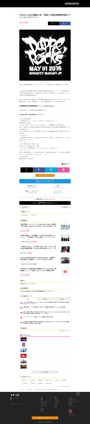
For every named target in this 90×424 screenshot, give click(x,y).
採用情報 (70, 403)
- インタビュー (57, 401)
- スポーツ (42, 408)
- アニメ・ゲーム (43, 405)
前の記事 (23, 207)
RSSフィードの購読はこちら (46, 175)
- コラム (55, 405)
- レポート (56, 403)
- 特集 (55, 406)
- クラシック (42, 403)
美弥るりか (24, 380)
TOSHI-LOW (33, 215)
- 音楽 (41, 397)
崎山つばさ (48, 380)
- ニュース (56, 399)
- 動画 (55, 397)
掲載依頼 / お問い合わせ (73, 401)
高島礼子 (32, 380)
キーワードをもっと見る (64, 386)
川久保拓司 (24, 383)
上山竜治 (56, 380)
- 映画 (41, 410)
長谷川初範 (48, 383)
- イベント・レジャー (44, 401)
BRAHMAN (24, 215)
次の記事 (66, 207)
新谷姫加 (40, 383)
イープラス (22, 389)
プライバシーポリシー (73, 406)
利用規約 (70, 405)
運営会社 (70, 397)
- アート (42, 406)
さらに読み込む (49, 372)
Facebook (15, 398)
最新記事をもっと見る (65, 330)
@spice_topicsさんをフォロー (18, 403)
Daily (28, 299)
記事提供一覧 (71, 399)
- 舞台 (41, 399)
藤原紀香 (40, 380)
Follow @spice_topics (32, 187)
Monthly (62, 299)
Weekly (45, 299)
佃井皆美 (32, 383)
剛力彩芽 (63, 380)
